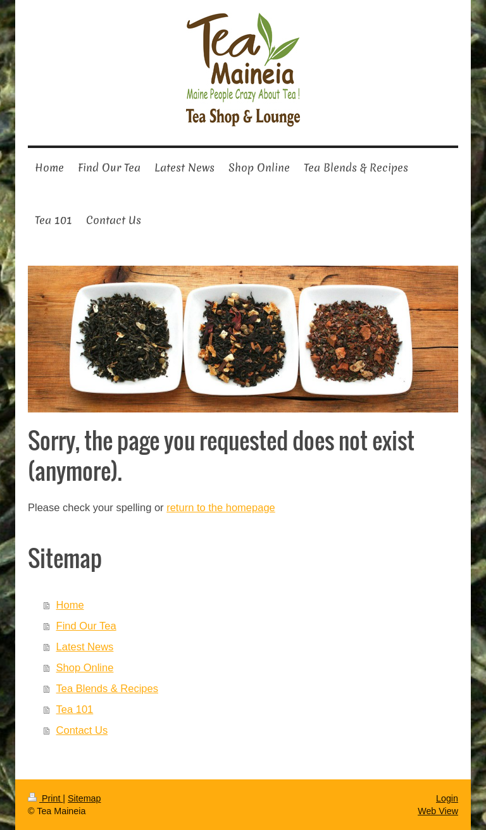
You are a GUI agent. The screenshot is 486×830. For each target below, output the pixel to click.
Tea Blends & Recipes (107, 688)
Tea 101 (75, 709)
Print (45, 798)
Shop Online (85, 667)
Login (447, 798)
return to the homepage (220, 507)
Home (70, 604)
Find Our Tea (86, 625)
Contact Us (82, 730)
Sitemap (84, 798)
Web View (438, 811)
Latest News (85, 646)
